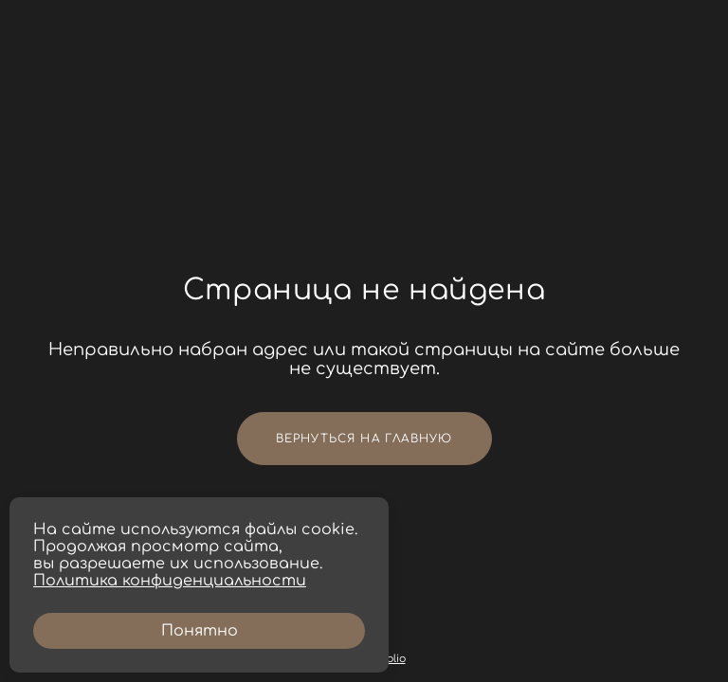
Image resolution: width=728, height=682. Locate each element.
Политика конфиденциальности (169, 580)
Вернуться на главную (364, 438)
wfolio (390, 659)
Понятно (199, 630)
